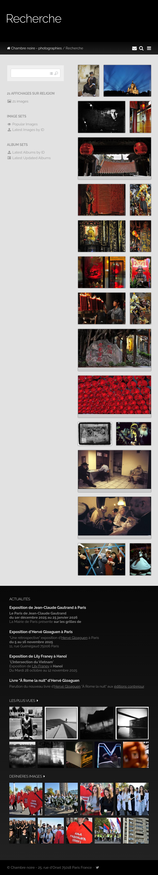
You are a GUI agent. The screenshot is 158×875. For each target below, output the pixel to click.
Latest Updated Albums (29, 158)
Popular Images (22, 124)
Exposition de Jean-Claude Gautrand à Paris (47, 607)
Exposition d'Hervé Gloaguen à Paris (41, 632)
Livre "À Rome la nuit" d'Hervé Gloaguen (44, 680)
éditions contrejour (129, 686)
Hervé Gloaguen (74, 638)
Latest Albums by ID (26, 152)
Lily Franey (40, 666)
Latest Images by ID (25, 130)
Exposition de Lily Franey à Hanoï (38, 656)
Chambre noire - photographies (34, 48)
